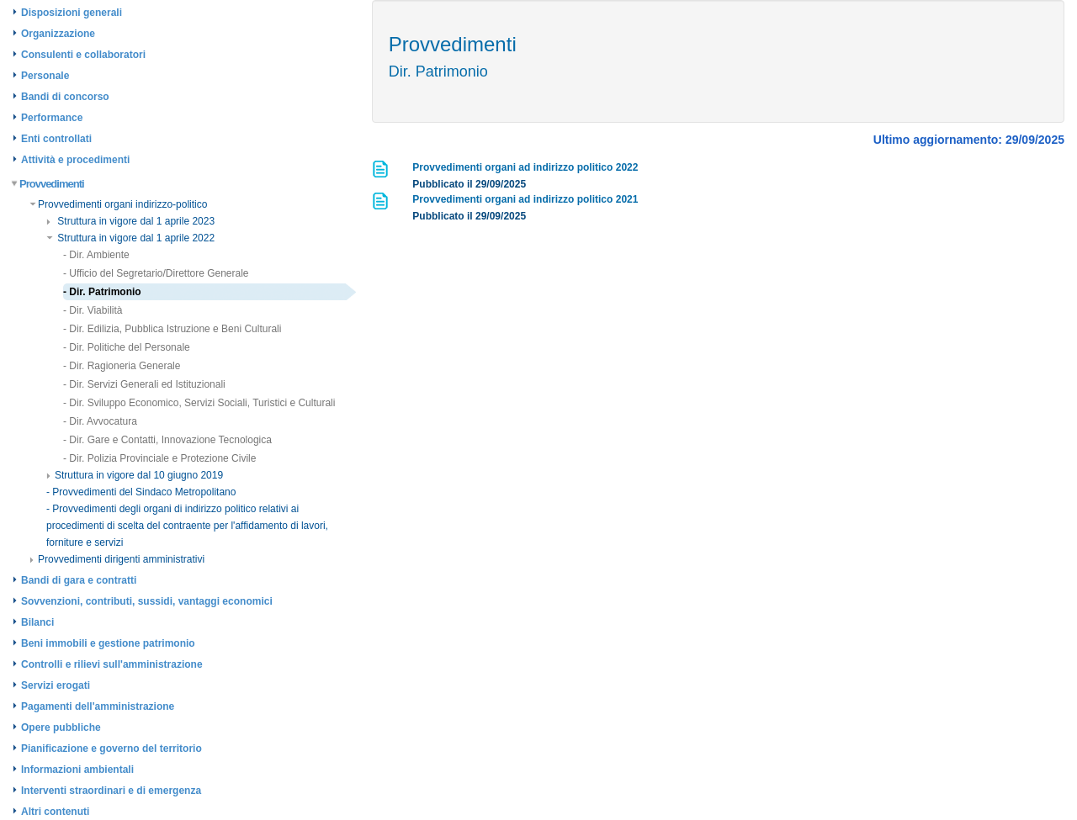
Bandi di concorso (65, 97)
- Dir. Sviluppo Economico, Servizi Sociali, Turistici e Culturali (199, 403)
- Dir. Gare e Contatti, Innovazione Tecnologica (167, 440)
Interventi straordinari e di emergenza (111, 790)
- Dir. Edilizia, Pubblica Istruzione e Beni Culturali (172, 329)
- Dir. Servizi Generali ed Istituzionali (144, 384)
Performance (51, 118)
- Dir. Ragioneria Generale (121, 366)
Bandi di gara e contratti (78, 580)
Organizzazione (58, 34)
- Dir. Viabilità (92, 310)
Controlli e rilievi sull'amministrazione (112, 664)
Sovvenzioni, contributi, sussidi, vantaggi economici (147, 601)
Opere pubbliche (61, 727)
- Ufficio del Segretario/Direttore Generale (156, 273)
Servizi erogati (55, 685)
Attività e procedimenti (75, 160)
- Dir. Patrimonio (102, 292)
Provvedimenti (48, 183)
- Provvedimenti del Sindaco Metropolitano (141, 492)
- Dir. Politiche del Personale (126, 347)
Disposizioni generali (71, 13)
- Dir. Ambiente (96, 255)
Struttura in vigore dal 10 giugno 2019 (134, 475)
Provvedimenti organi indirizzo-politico (118, 204)
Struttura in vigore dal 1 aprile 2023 (130, 221)
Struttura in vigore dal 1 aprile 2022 (130, 238)
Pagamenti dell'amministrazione (97, 706)
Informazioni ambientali (77, 769)
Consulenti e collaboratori (83, 55)
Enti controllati (56, 139)
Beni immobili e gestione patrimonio (108, 643)
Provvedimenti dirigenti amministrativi (116, 559)
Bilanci (37, 622)
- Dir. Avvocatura (100, 421)
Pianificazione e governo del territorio (111, 748)
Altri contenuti (55, 811)
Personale (45, 76)
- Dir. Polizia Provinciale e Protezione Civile (159, 458)
